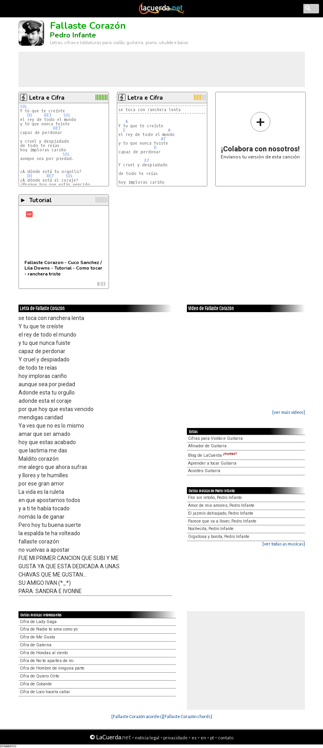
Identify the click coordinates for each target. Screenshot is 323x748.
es (194, 737)
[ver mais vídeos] (288, 412)
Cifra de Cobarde (36, 684)
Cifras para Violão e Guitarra (215, 438)
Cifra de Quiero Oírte (39, 676)
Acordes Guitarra (204, 470)
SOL (24, 106)
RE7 (48, 115)
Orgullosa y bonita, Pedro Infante (218, 536)
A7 (163, 138)
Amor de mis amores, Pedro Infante (221, 505)
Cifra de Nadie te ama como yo (49, 629)
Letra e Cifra (47, 98)
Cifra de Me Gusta (37, 637)
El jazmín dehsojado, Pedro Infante (220, 513)
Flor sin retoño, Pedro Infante (215, 497)
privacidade (175, 737)
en (203, 737)
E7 (146, 160)
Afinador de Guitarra (207, 445)
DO (29, 115)
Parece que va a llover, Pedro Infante (222, 521)
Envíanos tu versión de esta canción (260, 135)
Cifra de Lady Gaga (38, 621)
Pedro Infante (73, 35)
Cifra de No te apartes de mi (47, 660)
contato (225, 737)
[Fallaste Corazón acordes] (137, 716)
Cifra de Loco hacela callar (45, 691)
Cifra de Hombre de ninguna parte (52, 668)
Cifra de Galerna (36, 645)
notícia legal (147, 737)
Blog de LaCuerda (212, 455)
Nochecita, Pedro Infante (211, 528)
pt (212, 737)
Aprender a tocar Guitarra (212, 463)
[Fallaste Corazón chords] (187, 716)
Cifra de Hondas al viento (44, 652)
